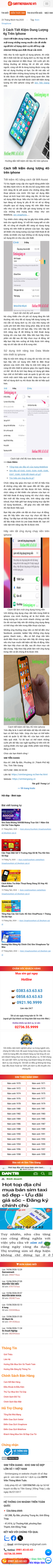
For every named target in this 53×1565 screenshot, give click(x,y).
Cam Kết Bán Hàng (12, 1382)
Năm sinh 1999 (38, 1154)
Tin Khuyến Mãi (34, 13)
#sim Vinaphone (40, 829)
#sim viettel (35, 860)
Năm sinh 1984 (14, 1119)
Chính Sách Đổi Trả (12, 1397)
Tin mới (4, 13)
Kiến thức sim (18, 13)
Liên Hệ (7, 1359)
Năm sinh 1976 (14, 1098)
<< (26, 788)
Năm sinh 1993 (38, 1139)
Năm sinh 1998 (14, 1154)
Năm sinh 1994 (14, 1144)
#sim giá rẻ (11, 833)
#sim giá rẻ (24, 863)
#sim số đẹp (15, 863)
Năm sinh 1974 (14, 1093)
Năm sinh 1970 (14, 1083)
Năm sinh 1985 (38, 1119)
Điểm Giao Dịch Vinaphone (15, 1424)
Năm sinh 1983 (38, 1114)
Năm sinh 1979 (38, 1103)
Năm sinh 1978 (14, 1103)
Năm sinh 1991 (38, 1134)
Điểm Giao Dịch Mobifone (15, 1429)
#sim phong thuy (27, 829)
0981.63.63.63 (17, 1561)
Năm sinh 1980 (14, 1109)
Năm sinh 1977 (38, 1098)
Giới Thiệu (8, 1354)
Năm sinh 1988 (14, 1129)
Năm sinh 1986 (14, 1124)
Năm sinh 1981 (38, 1109)
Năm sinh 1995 (38, 1144)
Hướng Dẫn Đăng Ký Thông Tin (17, 1369)
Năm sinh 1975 (38, 1093)
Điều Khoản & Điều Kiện (14, 1387)
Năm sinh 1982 (14, 1114)
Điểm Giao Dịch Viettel (13, 1419)
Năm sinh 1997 (38, 1149)
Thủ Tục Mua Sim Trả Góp (15, 1392)
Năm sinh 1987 (38, 1124)
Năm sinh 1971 (38, 1083)
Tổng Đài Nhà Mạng (12, 1414)
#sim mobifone (24, 860)
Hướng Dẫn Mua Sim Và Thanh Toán (19, 1364)
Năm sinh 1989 (38, 1129)
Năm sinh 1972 (14, 1088)
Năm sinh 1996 (14, 1149)
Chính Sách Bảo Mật (12, 1402)
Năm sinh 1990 (14, 1134)
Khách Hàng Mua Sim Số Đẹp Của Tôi (20, 1434)
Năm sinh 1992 (14, 1139)
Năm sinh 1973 (38, 1088)
